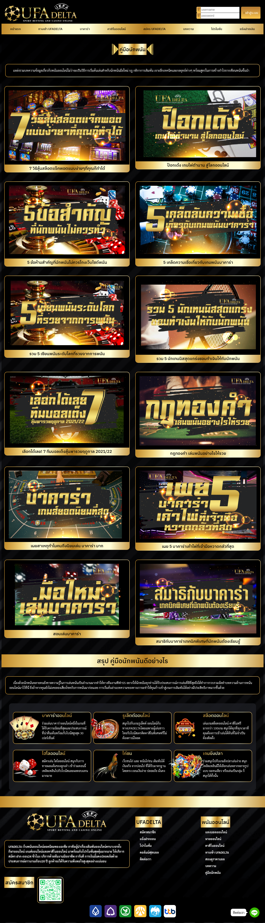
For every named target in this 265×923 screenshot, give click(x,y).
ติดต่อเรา (145, 859)
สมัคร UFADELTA (154, 29)
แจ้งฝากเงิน (247, 29)
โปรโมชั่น (216, 29)
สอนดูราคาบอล (215, 859)
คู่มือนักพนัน (213, 873)
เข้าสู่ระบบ (250, 13)
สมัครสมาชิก (148, 832)
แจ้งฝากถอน (148, 839)
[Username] (220, 10)
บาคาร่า (85, 29)
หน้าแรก (15, 29)
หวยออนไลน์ (213, 839)
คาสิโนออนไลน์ (116, 29)
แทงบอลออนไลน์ (216, 832)
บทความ (188, 29)
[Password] (220, 16)
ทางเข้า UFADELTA (50, 29)
